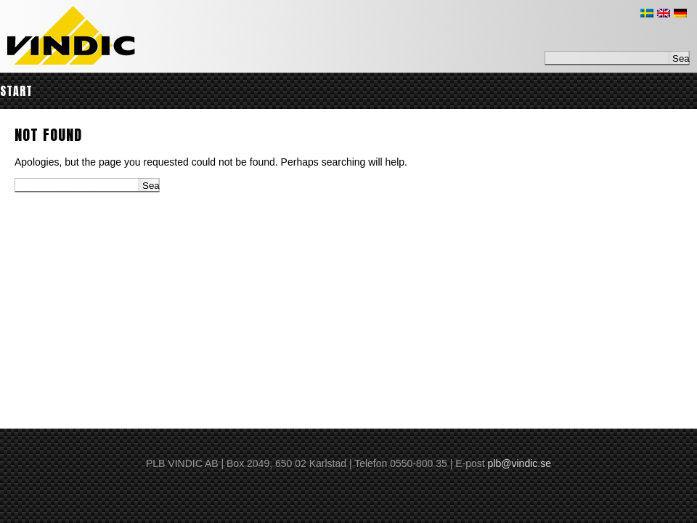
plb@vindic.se (519, 463)
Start (16, 91)
